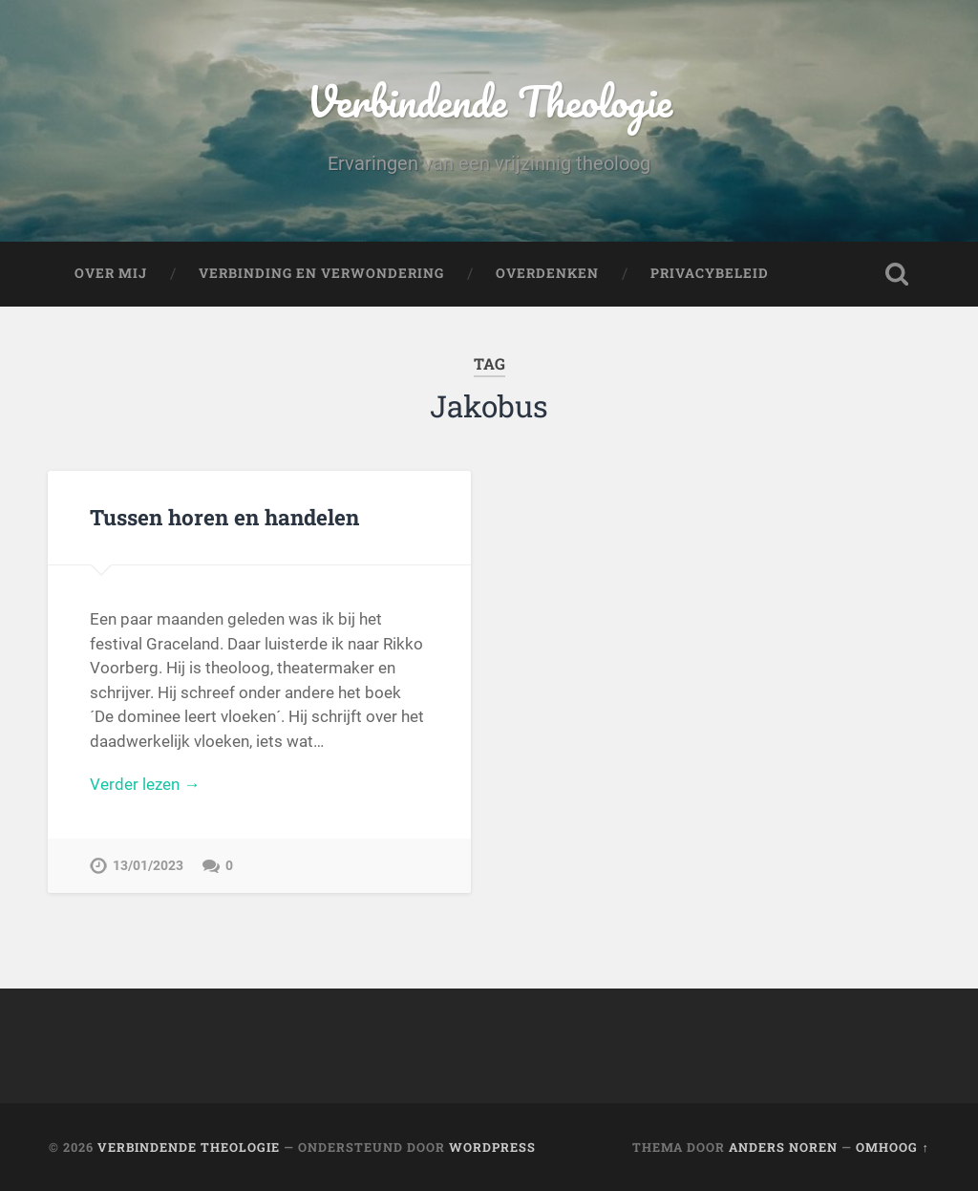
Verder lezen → (145, 784)
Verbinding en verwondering (321, 273)
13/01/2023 (148, 866)
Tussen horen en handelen (224, 516)
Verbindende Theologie (489, 101)
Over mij (110, 273)
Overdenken (547, 273)
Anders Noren (783, 1147)
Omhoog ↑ (892, 1147)
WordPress (492, 1147)
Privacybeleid (709, 273)
